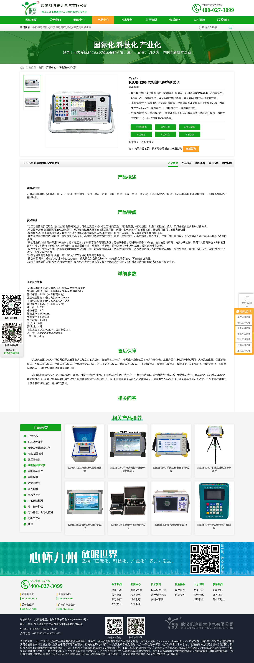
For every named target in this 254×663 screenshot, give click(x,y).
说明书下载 (157, 599)
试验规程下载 (158, 594)
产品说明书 (141, 127)
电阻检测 (31, 477)
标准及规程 (189, 127)
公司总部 (218, 590)
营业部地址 (219, 599)
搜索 (230, 27)
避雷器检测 (32, 483)
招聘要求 (199, 594)
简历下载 (199, 590)
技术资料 (136, 594)
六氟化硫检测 (33, 500)
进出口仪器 (32, 518)
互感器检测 (32, 494)
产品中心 (51, 67)
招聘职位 (199, 599)
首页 (41, 67)
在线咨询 (246, 299)
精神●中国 (136, 590)
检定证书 (165, 127)
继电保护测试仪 (67, 67)
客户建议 (180, 590)
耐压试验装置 (33, 442)
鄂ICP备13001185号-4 (76, 619)
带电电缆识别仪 (64, 27)
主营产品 (31, 436)
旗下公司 (218, 594)
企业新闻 (136, 604)
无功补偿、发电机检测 (38, 512)
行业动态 (136, 599)
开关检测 (31, 489)
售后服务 (180, 594)
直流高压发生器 (82, 27)
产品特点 (165, 134)
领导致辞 (117, 599)
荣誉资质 (117, 594)
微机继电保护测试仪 (43, 27)
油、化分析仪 (33, 506)
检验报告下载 (158, 590)
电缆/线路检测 (34, 453)
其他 (28, 524)
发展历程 (117, 590)
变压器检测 (32, 459)
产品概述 (141, 134)
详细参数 (189, 134)
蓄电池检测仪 (33, 471)
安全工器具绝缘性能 (37, 447)
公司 (61, 619)
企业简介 (117, 604)
